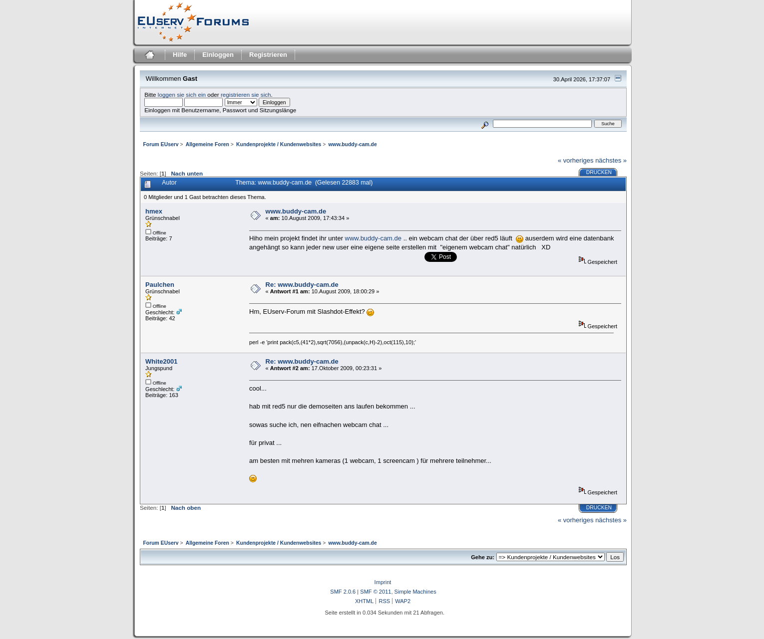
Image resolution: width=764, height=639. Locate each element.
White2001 (161, 361)
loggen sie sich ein (182, 94)
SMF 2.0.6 (343, 592)
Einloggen (218, 54)
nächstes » (611, 160)
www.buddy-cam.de (296, 211)
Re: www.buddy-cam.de (302, 284)
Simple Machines (415, 592)
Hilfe (180, 54)
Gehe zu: (482, 557)
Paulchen (159, 284)
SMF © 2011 (375, 592)
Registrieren (268, 54)
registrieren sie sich (246, 94)
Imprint (383, 582)
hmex (153, 211)
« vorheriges (576, 160)
